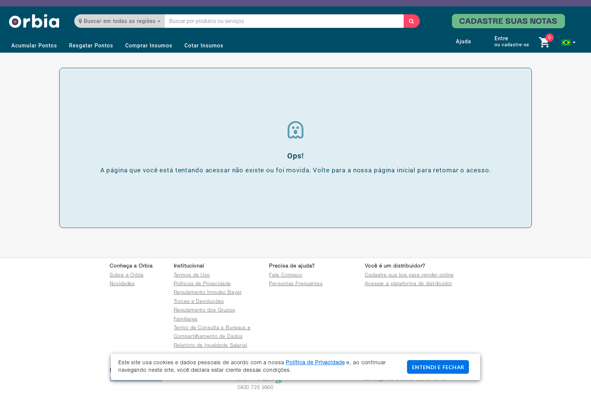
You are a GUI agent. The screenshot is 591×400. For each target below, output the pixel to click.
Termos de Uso (192, 275)
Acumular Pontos (34, 46)
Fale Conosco (285, 275)
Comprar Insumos (148, 46)
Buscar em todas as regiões (120, 21)
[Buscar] (411, 21)
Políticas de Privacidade (202, 284)
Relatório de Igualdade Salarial (210, 346)
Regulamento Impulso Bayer (208, 292)
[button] (568, 42)
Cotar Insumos (203, 46)
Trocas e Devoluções (199, 302)
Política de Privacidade (315, 363)
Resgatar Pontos (91, 46)
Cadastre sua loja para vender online (409, 275)
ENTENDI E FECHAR (438, 367)
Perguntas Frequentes (296, 284)
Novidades (122, 284)
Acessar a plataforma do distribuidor (408, 284)
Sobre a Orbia (126, 275)
